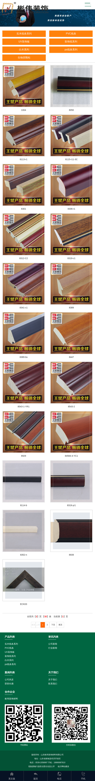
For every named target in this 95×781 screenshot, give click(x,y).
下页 (53, 625)
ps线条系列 (71, 49)
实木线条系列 (24, 33)
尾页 (60, 625)
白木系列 (24, 49)
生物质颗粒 (24, 57)
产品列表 (10, 636)
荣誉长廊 (9, 683)
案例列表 (10, 672)
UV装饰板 (24, 41)
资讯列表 (53, 636)
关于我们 (52, 679)
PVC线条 (71, 33)
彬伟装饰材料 (11, 698)
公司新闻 (52, 644)
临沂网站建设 (63, 766)
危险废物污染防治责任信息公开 (41, 766)
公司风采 (9, 679)
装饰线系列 (71, 41)
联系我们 (52, 683)
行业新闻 (52, 648)
